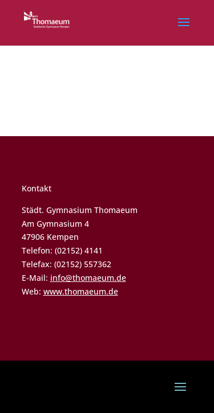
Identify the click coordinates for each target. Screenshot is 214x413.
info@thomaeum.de (88, 277)
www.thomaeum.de (80, 291)
